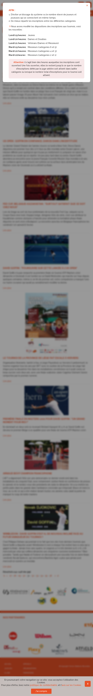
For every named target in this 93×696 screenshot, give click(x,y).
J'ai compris (41, 691)
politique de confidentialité (43, 685)
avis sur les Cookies (71, 685)
